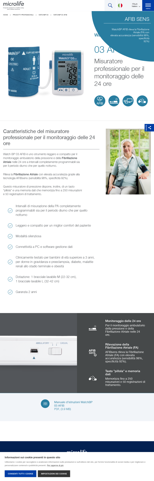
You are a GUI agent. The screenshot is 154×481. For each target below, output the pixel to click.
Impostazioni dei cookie (54, 474)
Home (5, 15)
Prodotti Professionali (23, 15)
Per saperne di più (55, 465)
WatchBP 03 (43, 15)
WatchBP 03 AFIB (60, 15)
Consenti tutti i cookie (20, 474)
